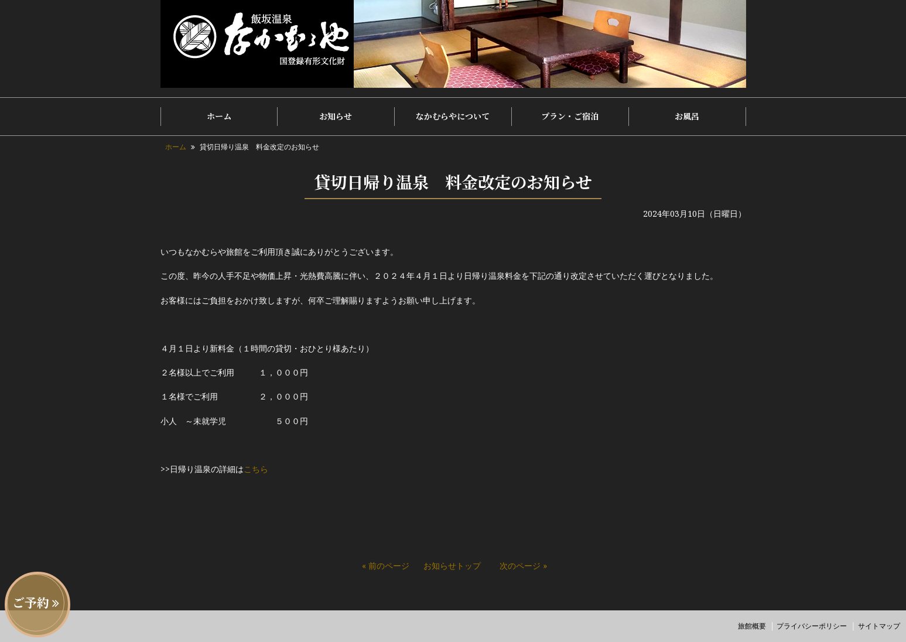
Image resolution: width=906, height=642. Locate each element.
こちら (256, 468)
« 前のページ (385, 565)
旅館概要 (752, 626)
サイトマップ (879, 626)
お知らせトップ (452, 565)
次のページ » (523, 565)
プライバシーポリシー (812, 626)
